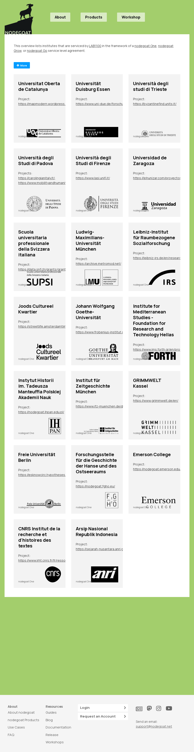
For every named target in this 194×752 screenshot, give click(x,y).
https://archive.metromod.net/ (98, 263)
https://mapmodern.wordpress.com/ (45, 104)
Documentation (58, 727)
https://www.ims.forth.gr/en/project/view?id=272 (159, 349)
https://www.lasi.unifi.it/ (93, 178)
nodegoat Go (37, 50)
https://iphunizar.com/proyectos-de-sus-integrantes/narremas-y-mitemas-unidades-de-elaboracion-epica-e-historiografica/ (159, 178)
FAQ (11, 734)
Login (103, 708)
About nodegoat (21, 712)
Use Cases (16, 727)
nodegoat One (145, 46)
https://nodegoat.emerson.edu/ (157, 469)
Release (52, 734)
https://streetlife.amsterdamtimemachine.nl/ (45, 326)
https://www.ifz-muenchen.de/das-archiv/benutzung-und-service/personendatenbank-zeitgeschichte (102, 406)
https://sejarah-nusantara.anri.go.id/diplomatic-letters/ (102, 549)
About (60, 17)
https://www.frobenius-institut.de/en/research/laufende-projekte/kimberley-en (102, 332)
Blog (49, 720)
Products (93, 17)
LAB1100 (95, 46)
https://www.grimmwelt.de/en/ (155, 400)
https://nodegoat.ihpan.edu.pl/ (41, 412)
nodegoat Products (23, 720)
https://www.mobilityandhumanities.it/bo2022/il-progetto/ (45, 183)
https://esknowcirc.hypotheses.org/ (45, 475)
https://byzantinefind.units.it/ (154, 104)
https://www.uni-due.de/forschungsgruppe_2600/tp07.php (102, 104)
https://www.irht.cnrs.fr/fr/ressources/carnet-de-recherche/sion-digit (45, 560)
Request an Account (103, 716)
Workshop (131, 17)
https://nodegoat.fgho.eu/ (95, 486)
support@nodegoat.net (154, 726)
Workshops (55, 742)
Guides (51, 712)
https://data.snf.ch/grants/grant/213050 (45, 269)
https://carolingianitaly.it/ (36, 178)
